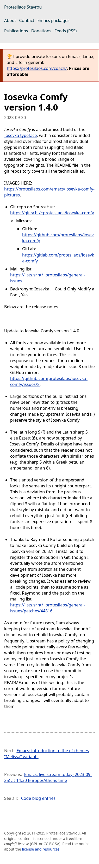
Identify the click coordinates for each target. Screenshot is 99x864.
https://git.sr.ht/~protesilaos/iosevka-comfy (52, 213)
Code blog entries (38, 798)
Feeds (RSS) (65, 31)
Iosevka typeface (20, 135)
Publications (16, 31)
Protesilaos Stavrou (23, 7)
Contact (26, 20)
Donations (41, 31)
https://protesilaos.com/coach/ (37, 68)
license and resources (41, 849)
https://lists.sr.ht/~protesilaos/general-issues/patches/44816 (47, 608)
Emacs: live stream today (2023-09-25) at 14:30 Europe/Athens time (48, 777)
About (10, 20)
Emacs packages (54, 20)
